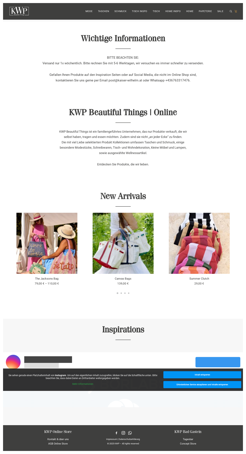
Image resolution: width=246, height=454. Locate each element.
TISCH (156, 12)
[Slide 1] (117, 293)
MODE (89, 12)
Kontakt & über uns (58, 439)
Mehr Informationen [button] (82, 384)
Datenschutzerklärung (129, 439)
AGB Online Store (58, 443)
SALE (220, 12)
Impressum (111, 439)
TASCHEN (103, 12)
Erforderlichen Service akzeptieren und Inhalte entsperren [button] (202, 384)
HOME (190, 12)
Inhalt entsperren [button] (202, 375)
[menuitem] (89, 12)
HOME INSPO (173, 12)
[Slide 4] (129, 293)
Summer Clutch (199, 278)
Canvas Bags (123, 278)
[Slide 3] (125, 293)
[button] (231, 12)
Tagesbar (188, 439)
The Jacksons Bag (47, 278)
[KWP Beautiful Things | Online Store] (18, 12)
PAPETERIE (205, 12)
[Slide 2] (121, 293)
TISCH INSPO (139, 12)
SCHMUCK (120, 12)
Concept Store (188, 443)
